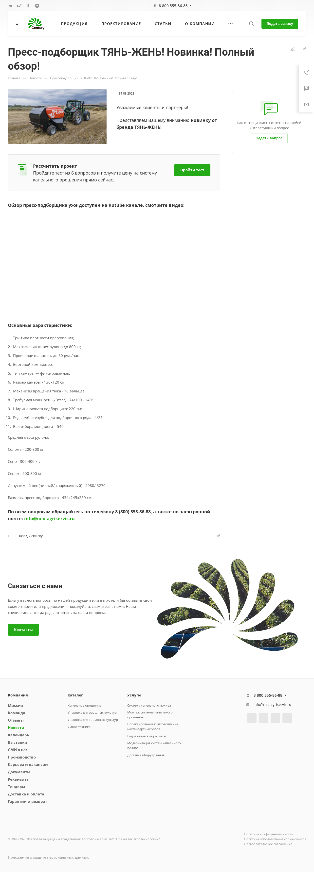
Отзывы (16, 720)
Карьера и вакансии (28, 764)
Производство (22, 757)
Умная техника (79, 727)
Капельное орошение (84, 705)
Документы (19, 771)
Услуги (134, 695)
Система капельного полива (149, 705)
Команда (16, 712)
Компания (18, 695)
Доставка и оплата (26, 793)
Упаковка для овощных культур (92, 712)
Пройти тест (192, 169)
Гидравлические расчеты (146, 736)
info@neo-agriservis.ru (49, 518)
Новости (16, 727)
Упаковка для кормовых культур (93, 719)
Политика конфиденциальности (268, 834)
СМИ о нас (18, 749)
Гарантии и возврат (27, 801)
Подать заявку (280, 23)
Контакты (23, 629)
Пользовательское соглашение (268, 844)
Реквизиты (19, 779)
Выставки (17, 742)
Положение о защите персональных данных (48, 857)
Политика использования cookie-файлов (275, 839)
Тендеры (16, 786)
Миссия (15, 705)
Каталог (75, 695)
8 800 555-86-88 (173, 5)
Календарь (18, 734)
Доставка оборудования (146, 755)
